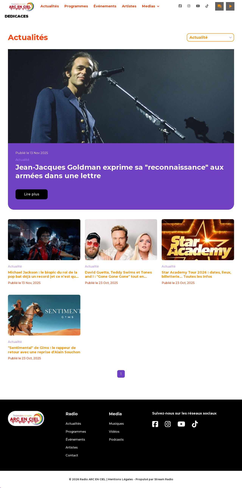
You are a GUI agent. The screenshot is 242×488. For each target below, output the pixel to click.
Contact (72, 455)
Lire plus (31, 194)
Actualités (49, 6)
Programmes (76, 6)
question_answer (219, 6)
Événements (105, 6)
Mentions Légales (120, 479)
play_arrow (230, 6)
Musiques (116, 423)
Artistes (129, 6)
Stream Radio (163, 479)
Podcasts (116, 439)
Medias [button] (148, 6)
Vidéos (114, 431)
